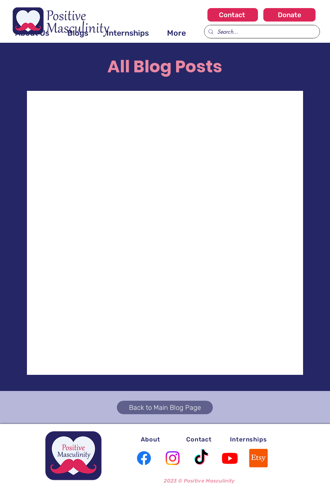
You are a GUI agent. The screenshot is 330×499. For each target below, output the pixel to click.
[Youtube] (230, 458)
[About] (150, 439)
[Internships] (248, 439)
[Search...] (261, 31)
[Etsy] (258, 458)
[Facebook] (144, 458)
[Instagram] (172, 458)
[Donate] (289, 15)
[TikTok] (201, 458)
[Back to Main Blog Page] (165, 407)
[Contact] (232, 15)
